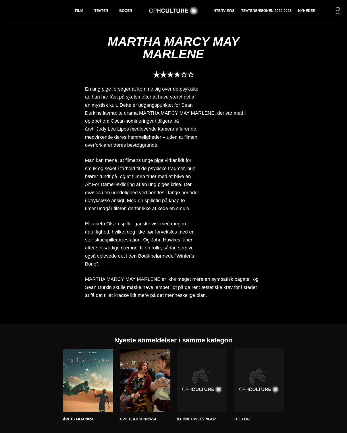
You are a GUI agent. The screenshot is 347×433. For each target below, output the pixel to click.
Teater (101, 11)
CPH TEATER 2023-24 (138, 419)
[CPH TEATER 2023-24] (145, 380)
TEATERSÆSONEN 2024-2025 (266, 11)
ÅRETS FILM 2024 (78, 419)
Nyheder (306, 11)
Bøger (125, 11)
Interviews (223, 11)
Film (79, 11)
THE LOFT (242, 419)
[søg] (337, 11)
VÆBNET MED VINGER (196, 419)
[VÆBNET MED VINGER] (202, 380)
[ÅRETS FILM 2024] (88, 380)
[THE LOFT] (259, 380)
